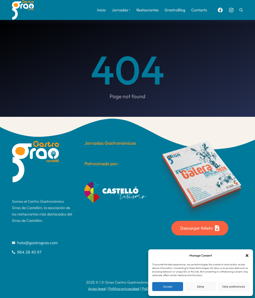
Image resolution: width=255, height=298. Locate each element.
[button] (247, 256)
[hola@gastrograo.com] (42, 243)
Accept (167, 286)
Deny (200, 286)
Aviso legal (97, 288)
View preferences (233, 286)
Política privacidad (123, 288)
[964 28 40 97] (42, 252)
